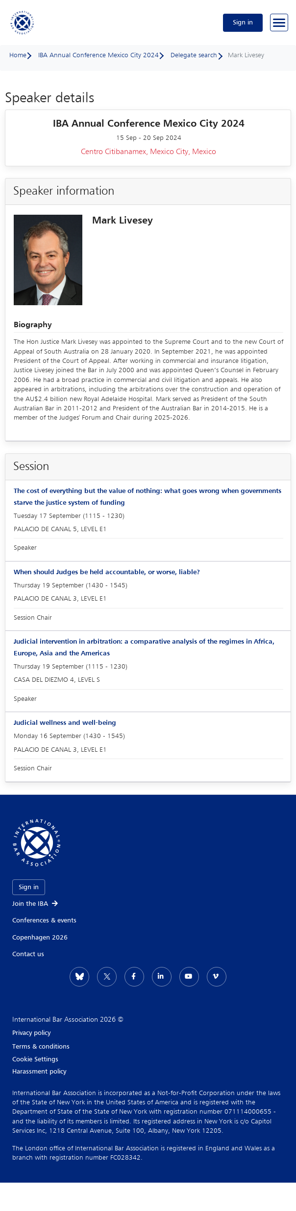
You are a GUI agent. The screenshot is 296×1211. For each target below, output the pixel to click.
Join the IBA (35, 903)
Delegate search (194, 55)
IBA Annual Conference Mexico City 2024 (98, 55)
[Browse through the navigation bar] (279, 22)
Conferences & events (44, 920)
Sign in (243, 22)
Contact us (28, 954)
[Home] (22, 22)
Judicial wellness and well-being (65, 722)
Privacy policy (31, 1033)
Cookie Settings (35, 1059)
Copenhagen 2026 (40, 937)
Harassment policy (39, 1071)
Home (17, 55)
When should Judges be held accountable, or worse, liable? (107, 572)
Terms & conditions (41, 1046)
